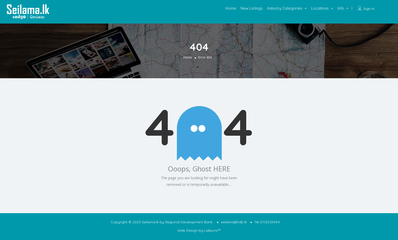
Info (341, 8)
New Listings (252, 8)
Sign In (368, 8)
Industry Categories (284, 8)
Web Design (187, 230)
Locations (320, 8)
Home (230, 8)
